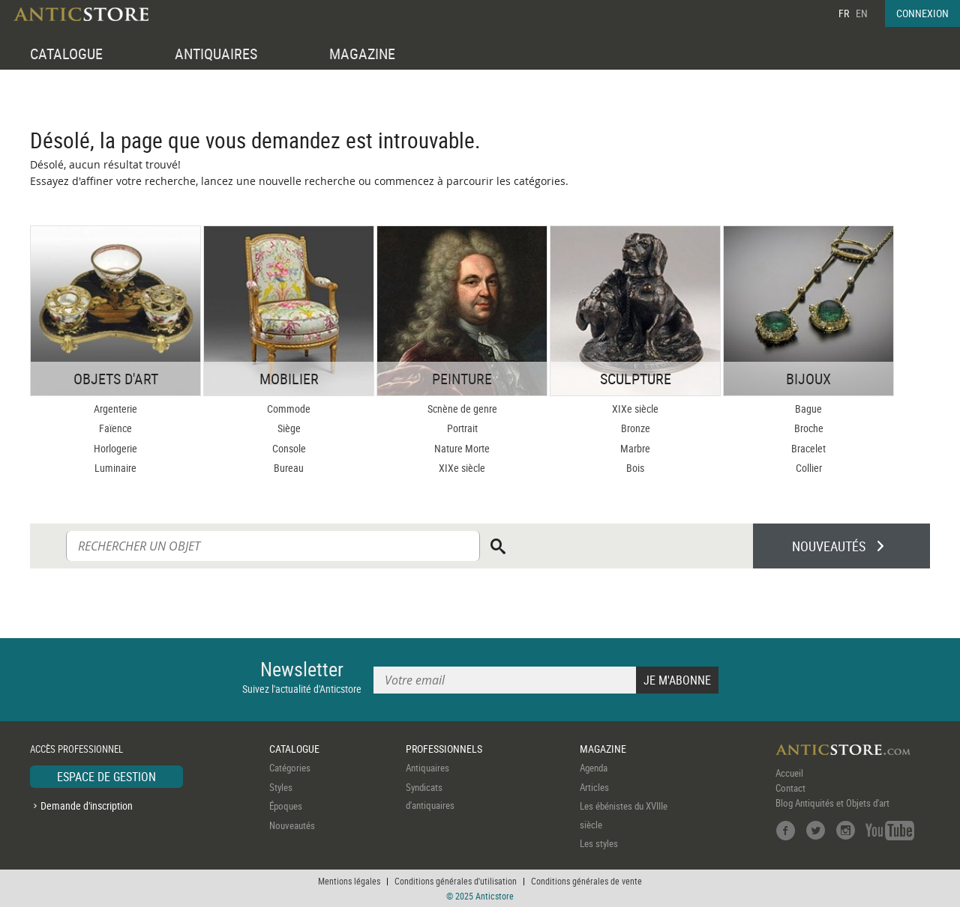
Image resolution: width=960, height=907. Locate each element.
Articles (594, 787)
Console (289, 448)
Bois (635, 468)
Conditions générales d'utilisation (455, 881)
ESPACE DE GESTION (106, 776)
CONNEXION (922, 13)
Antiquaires (427, 767)
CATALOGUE (66, 53)
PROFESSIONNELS (444, 748)
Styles (280, 787)
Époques (285, 806)
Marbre (635, 448)
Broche (809, 428)
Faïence (115, 428)
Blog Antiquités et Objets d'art (833, 803)
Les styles (599, 843)
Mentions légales (349, 881)
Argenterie (115, 408)
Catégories (289, 767)
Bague (808, 408)
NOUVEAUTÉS (829, 546)
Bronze (635, 428)
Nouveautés (292, 825)
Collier (809, 468)
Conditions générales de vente (586, 881)
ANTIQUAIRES (216, 53)
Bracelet (808, 448)
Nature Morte (462, 448)
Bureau (289, 468)
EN (862, 13)
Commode (288, 408)
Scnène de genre (462, 408)
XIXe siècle (462, 468)
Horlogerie (115, 448)
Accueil (789, 773)
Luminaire (115, 468)
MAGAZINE (362, 53)
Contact (791, 788)
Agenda (594, 767)
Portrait (462, 428)
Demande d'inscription (86, 805)
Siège (289, 428)
